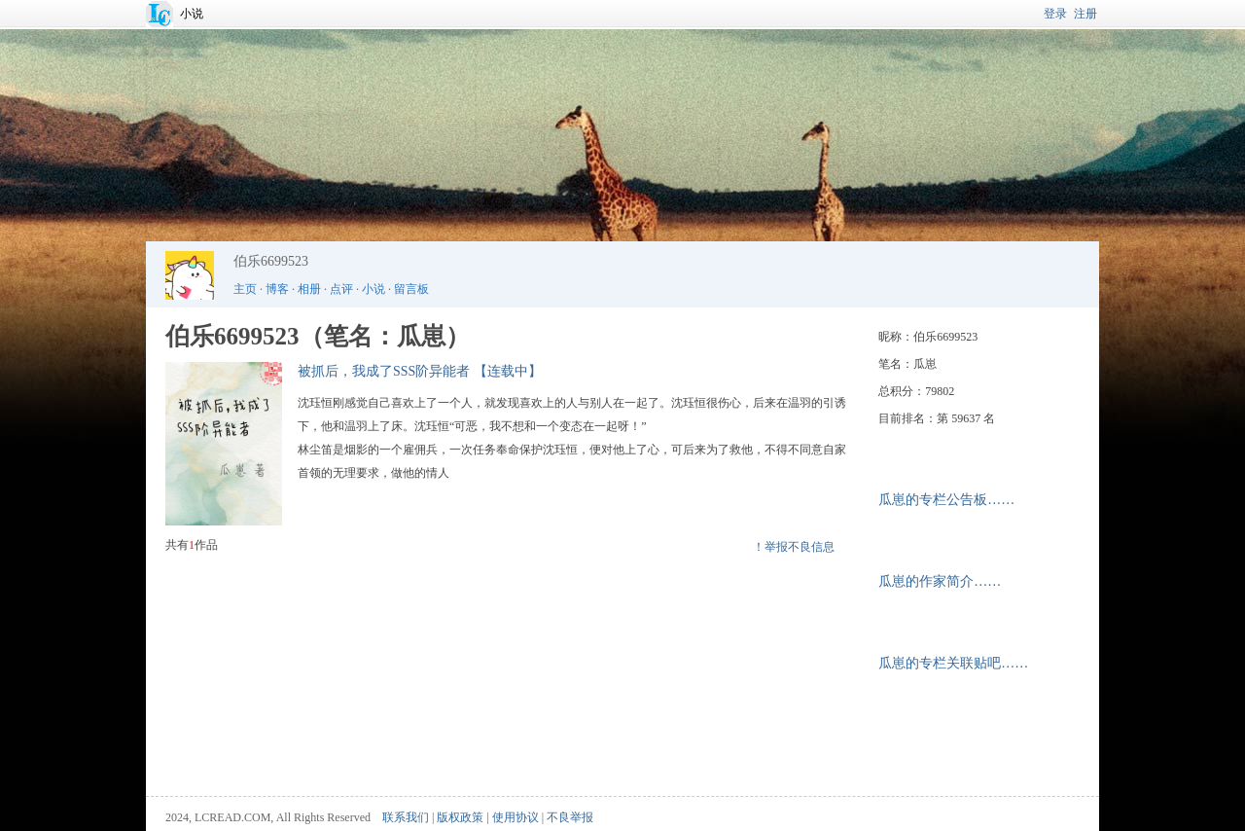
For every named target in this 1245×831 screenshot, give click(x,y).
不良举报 (570, 817)
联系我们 (405, 817)
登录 (1055, 13)
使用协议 (515, 817)
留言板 (411, 289)
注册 (1085, 13)
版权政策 (460, 817)
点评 (341, 289)
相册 (309, 289)
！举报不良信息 (794, 547)
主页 (245, 289)
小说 (191, 13)
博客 (277, 289)
